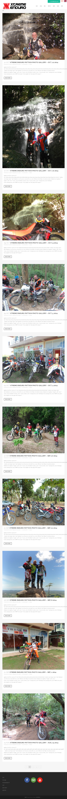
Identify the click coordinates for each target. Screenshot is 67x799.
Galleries (14, 64)
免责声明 (4, 790)
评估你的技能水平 (6, 782)
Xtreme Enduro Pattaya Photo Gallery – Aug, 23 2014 (34, 743)
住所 (3, 785)
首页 (3, 777)
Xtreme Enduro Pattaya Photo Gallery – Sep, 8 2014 (33, 600)
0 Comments (25, 64)
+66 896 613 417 (54, 1)
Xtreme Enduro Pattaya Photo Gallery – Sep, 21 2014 (33, 528)
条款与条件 (4, 787)
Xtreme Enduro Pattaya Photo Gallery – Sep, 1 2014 (33, 672)
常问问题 (4, 780)
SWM (41, 797)
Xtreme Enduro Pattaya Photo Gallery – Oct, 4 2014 (34, 385)
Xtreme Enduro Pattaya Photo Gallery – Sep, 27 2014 (33, 456)
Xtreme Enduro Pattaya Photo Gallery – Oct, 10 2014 (34, 171)
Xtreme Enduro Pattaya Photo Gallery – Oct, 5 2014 (34, 313)
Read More (8, 77)
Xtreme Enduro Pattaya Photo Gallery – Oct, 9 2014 (34, 243)
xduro (19, 64)
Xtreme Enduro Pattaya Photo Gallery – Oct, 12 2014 (34, 62)
